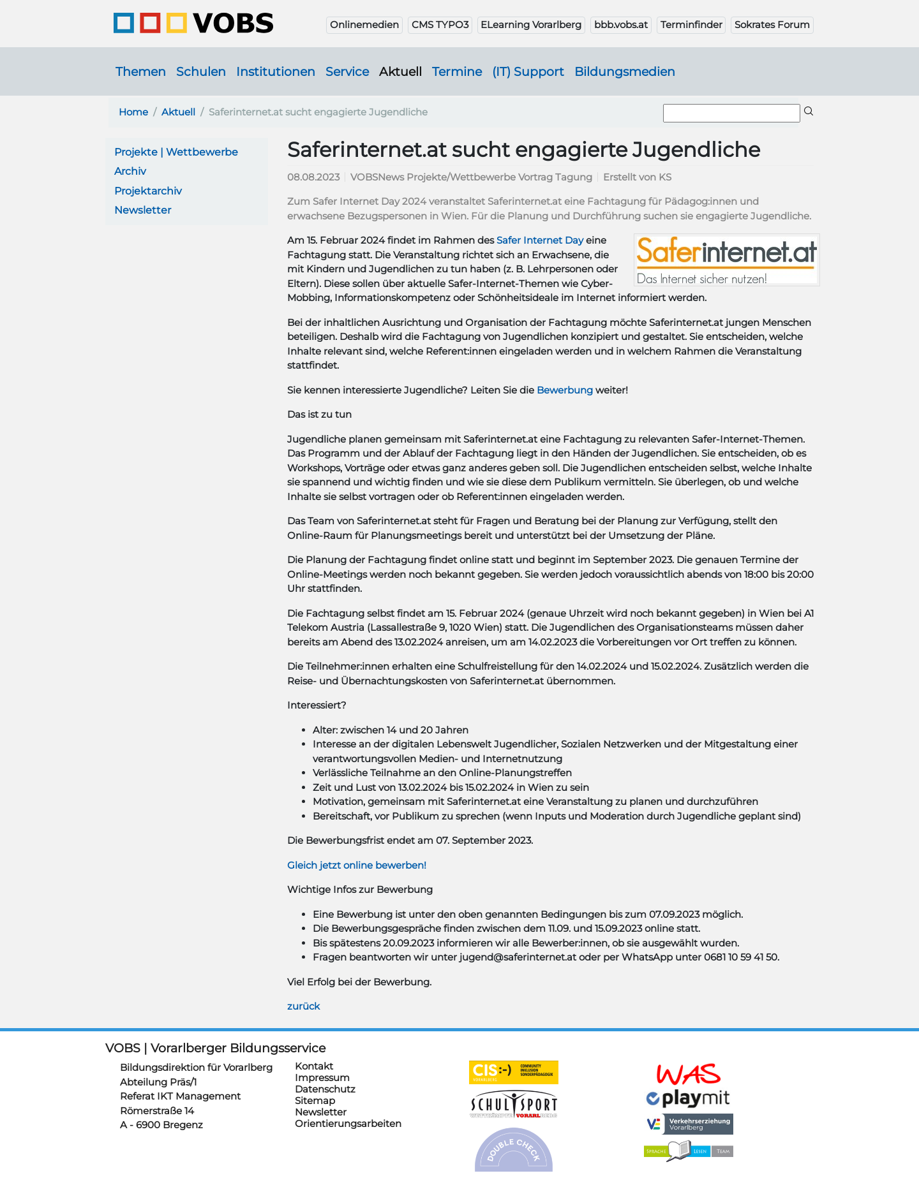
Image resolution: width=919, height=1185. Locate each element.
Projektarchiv (148, 191)
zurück (303, 1006)
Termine (457, 71)
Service (347, 71)
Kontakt (314, 1066)
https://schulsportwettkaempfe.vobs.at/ (513, 1104)
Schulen (201, 71)
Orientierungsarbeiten (348, 1123)
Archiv (130, 171)
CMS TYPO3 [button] (440, 24)
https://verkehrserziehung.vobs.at (688, 1124)
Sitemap (315, 1100)
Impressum (322, 1077)
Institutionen (275, 71)
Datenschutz (325, 1089)
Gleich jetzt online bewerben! (356, 865)
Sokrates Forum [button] (772, 24)
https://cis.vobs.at (513, 1072)
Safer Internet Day (540, 240)
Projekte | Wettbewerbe (176, 152)
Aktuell (400, 71)
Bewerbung (565, 390)
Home (133, 112)
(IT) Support (528, 71)
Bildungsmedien (624, 71)
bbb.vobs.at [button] (621, 24)
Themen (141, 71)
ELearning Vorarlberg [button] (531, 24)
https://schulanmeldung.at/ (688, 1074)
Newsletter (142, 210)
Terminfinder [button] (691, 24)
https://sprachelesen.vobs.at (688, 1151)
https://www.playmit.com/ (688, 1097)
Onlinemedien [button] (364, 24)
